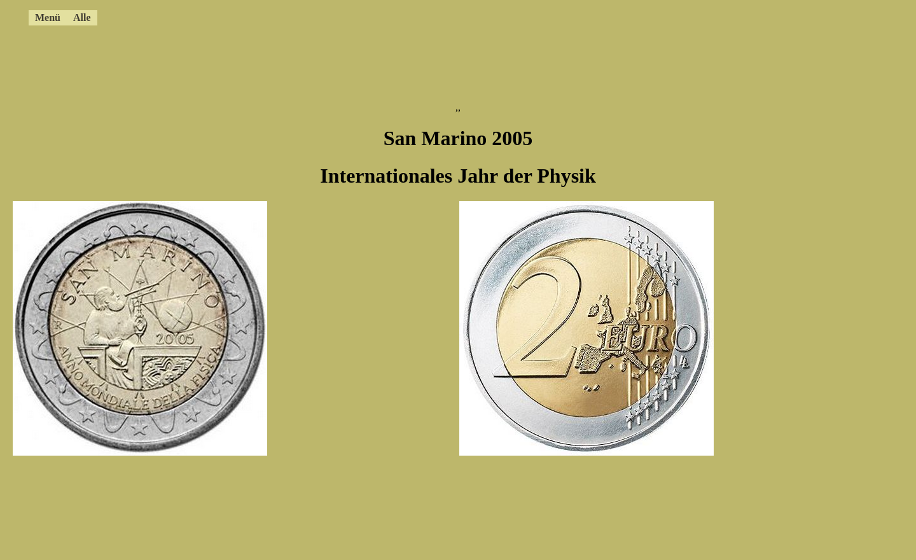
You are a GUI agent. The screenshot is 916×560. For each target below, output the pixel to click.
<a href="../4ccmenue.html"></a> (416, 16)
